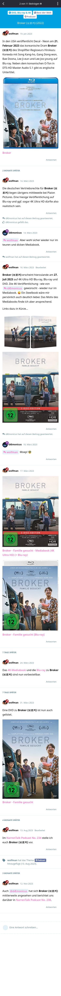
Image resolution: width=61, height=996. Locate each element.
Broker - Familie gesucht (17, 802)
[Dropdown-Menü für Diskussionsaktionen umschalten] (57, 3)
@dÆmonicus (18, 891)
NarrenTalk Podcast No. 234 (24, 838)
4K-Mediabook (17, 670)
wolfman (12, 240)
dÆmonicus (14, 288)
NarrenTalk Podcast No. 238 (33, 900)
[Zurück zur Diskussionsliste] (3, 3)
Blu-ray (41, 670)
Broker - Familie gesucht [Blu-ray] (23, 634)
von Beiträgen (30, 3)
